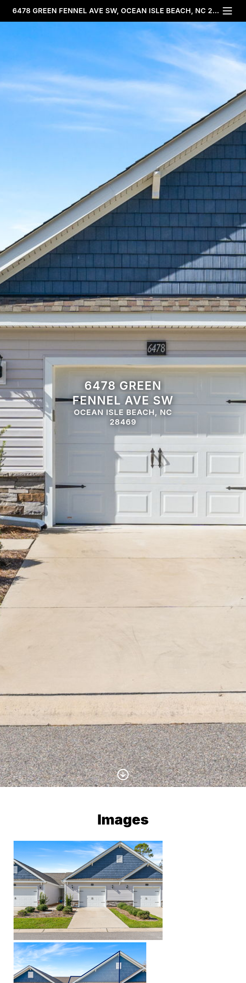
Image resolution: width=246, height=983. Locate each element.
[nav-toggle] (227, 11)
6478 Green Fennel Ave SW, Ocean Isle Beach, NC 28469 (116, 11)
